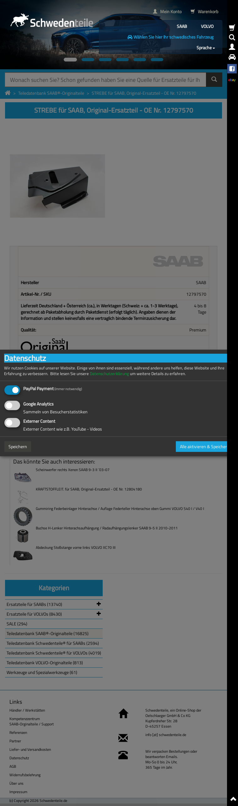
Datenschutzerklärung (109, 374)
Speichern (17, 446)
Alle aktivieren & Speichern (205, 446)
